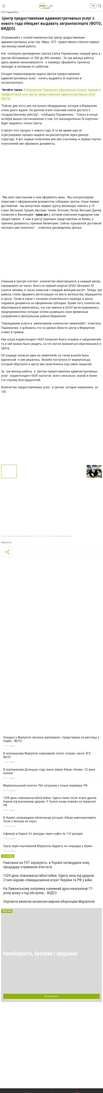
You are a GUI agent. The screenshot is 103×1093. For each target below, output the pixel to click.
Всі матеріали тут (51, 996)
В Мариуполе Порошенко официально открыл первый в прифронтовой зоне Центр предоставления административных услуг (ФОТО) (50, 94)
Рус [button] (93, 5)
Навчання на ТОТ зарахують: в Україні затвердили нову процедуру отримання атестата (46, 864)
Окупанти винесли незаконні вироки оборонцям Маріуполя (49, 901)
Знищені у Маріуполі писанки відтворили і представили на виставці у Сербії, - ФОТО (51, 739)
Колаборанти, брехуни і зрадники (40, 953)
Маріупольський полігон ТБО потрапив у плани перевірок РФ (45, 785)
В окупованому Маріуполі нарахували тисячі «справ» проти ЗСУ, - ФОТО (48, 755)
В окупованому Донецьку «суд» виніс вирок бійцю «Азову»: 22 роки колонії (49, 771)
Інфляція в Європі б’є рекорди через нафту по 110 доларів (43, 834)
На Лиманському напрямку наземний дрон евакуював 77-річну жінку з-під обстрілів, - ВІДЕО (48, 890)
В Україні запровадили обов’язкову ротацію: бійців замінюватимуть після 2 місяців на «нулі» (49, 819)
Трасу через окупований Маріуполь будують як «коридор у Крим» (48, 846)
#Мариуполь (6, 542)
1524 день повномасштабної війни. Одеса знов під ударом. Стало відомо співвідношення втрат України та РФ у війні (49, 877)
